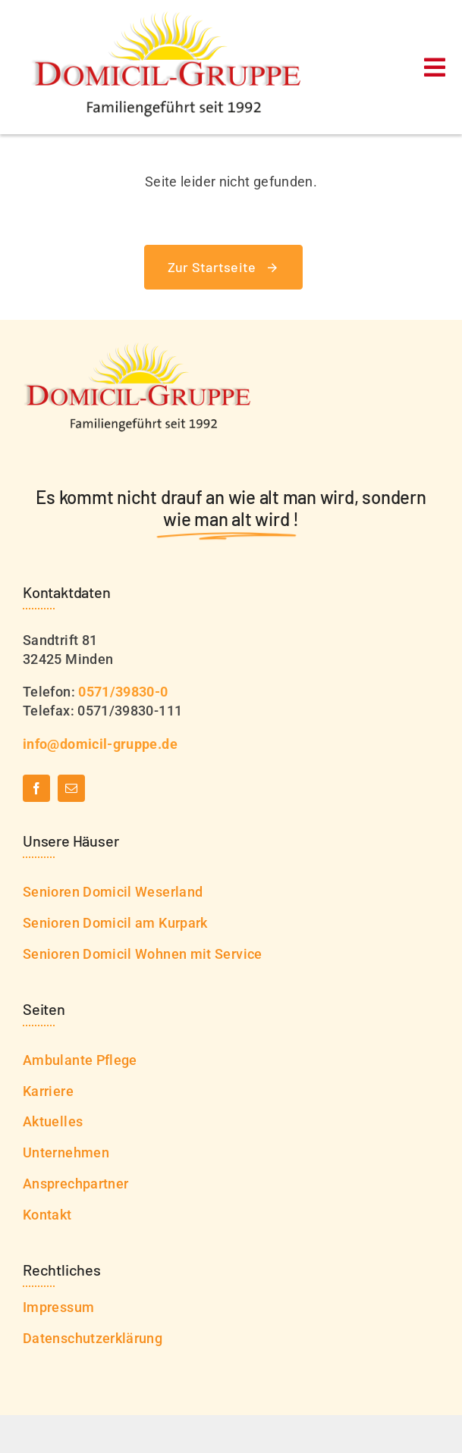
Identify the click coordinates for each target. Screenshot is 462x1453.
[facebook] (36, 788)
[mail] (71, 788)
